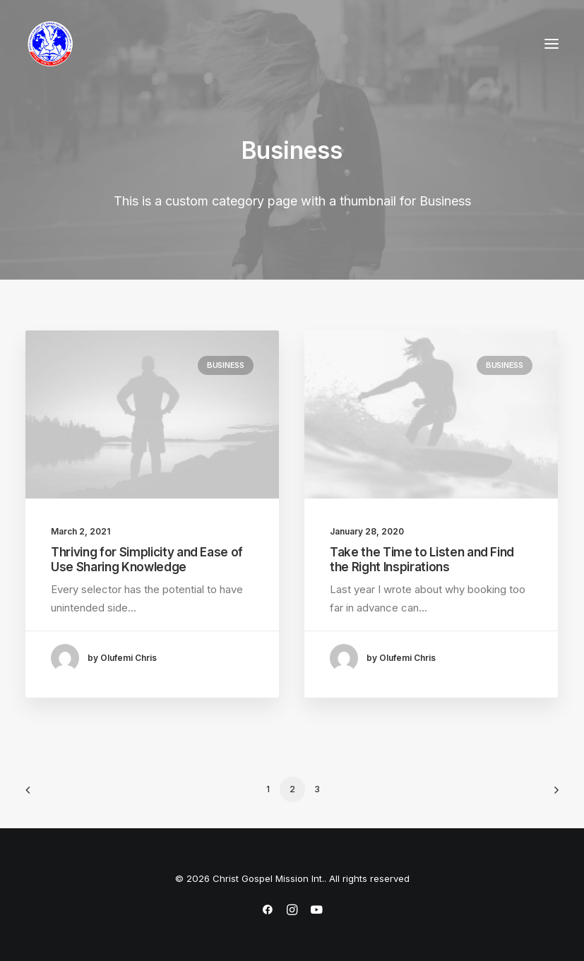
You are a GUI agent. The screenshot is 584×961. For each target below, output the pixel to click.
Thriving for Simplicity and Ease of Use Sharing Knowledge (147, 559)
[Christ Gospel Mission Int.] (50, 43)
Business (225, 365)
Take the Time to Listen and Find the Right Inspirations (422, 560)
